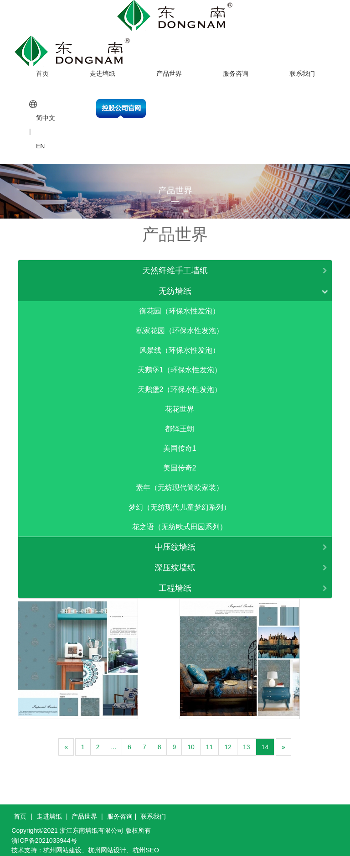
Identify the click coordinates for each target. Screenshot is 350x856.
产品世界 (169, 67)
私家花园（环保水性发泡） (179, 325)
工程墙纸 (175, 582)
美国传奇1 (179, 442)
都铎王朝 (179, 423)
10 (191, 741)
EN (40, 139)
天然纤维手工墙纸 (175, 264)
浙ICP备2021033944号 (44, 834)
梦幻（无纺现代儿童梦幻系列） (180, 501)
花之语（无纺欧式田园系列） (179, 521)
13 (246, 741)
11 (209, 741)
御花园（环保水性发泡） (179, 305)
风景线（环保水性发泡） (179, 344)
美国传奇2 (179, 462)
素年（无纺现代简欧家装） (179, 481)
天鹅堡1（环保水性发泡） (180, 364)
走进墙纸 (102, 67)
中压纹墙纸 (175, 541)
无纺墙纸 (175, 285)
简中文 (45, 111)
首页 (42, 67)
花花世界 (179, 403)
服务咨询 (235, 67)
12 (228, 741)
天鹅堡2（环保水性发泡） (180, 383)
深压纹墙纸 (175, 561)
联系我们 (302, 67)
